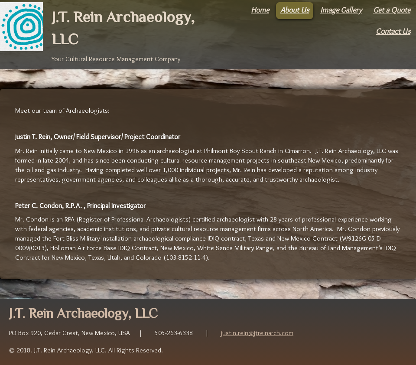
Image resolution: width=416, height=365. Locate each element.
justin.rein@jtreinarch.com (257, 333)
